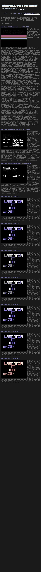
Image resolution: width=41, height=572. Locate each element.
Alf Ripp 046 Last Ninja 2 (11, 163)
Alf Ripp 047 (6, 196)
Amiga (20, 13)
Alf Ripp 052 (6, 331)
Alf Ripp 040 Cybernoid (10, 26)
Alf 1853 (25, 26)
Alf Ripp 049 (6, 250)
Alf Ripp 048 (6, 223)
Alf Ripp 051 (6, 304)
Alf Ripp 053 (6, 358)
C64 (15, 13)
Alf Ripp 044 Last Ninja (10, 129)
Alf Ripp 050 (6, 277)
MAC (24, 13)
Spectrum (30, 13)
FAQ (6, 13)
